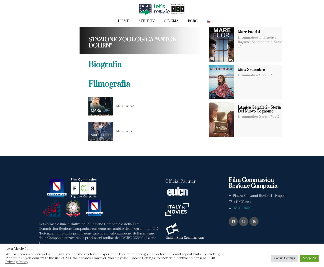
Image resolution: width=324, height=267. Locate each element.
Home (123, 21)
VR (276, 116)
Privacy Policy (16, 262)
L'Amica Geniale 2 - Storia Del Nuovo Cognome (259, 109)
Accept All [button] (309, 258)
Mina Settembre (251, 69)
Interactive (268, 37)
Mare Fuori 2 (125, 131)
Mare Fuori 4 (249, 32)
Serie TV (146, 21)
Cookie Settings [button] (284, 258)
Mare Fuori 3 (125, 106)
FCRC (193, 21)
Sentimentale (262, 42)
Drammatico (248, 37)
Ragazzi (244, 42)
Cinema (171, 21)
